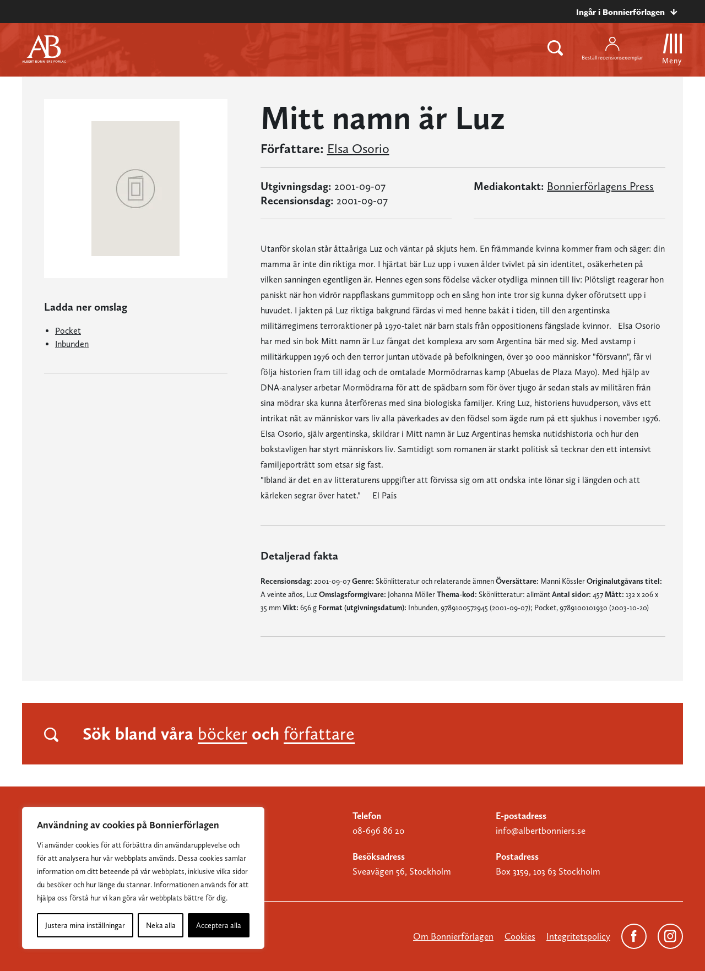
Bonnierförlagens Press (600, 186)
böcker (222, 733)
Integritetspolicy (578, 936)
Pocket (68, 331)
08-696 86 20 (378, 830)
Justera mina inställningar (85, 925)
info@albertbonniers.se (540, 830)
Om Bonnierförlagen (453, 936)
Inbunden (72, 344)
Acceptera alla (218, 925)
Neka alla (161, 925)
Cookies (520, 936)
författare (319, 733)
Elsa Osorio (358, 148)
